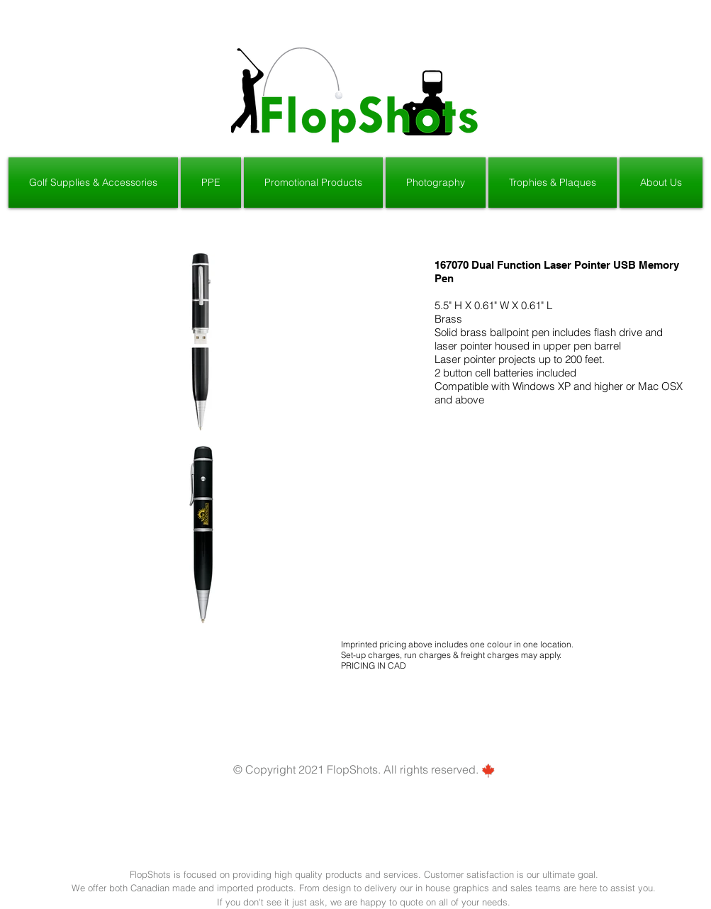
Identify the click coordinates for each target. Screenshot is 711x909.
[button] (94, 182)
